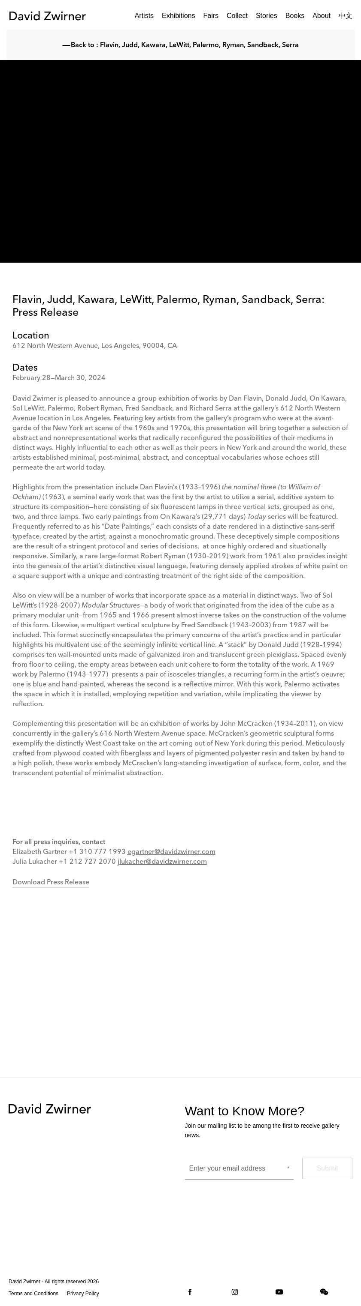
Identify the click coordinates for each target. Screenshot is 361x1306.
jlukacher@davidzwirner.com (162, 862)
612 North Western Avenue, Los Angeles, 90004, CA (94, 346)
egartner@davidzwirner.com (171, 852)
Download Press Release (50, 882)
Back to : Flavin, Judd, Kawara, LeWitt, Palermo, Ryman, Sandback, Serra (180, 45)
